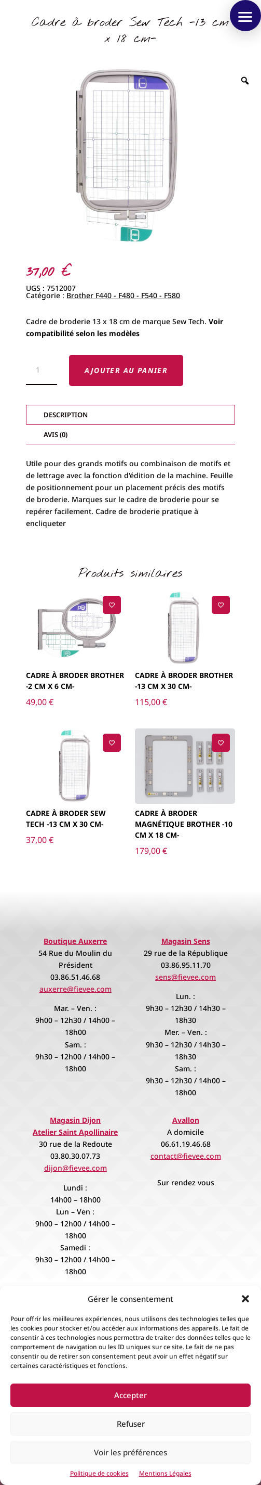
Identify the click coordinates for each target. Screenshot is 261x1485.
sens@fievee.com (185, 977)
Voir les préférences (130, 1452)
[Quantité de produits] (41, 370)
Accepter (130, 1395)
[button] (245, 1299)
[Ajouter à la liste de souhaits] (112, 605)
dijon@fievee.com (75, 1168)
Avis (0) (55, 434)
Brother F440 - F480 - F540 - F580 (123, 295)
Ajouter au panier (126, 370)
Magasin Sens (185, 941)
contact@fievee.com (185, 1156)
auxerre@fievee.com (75, 989)
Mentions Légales (165, 1473)
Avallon (185, 1120)
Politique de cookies (99, 1473)
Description (66, 414)
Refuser (131, 1423)
